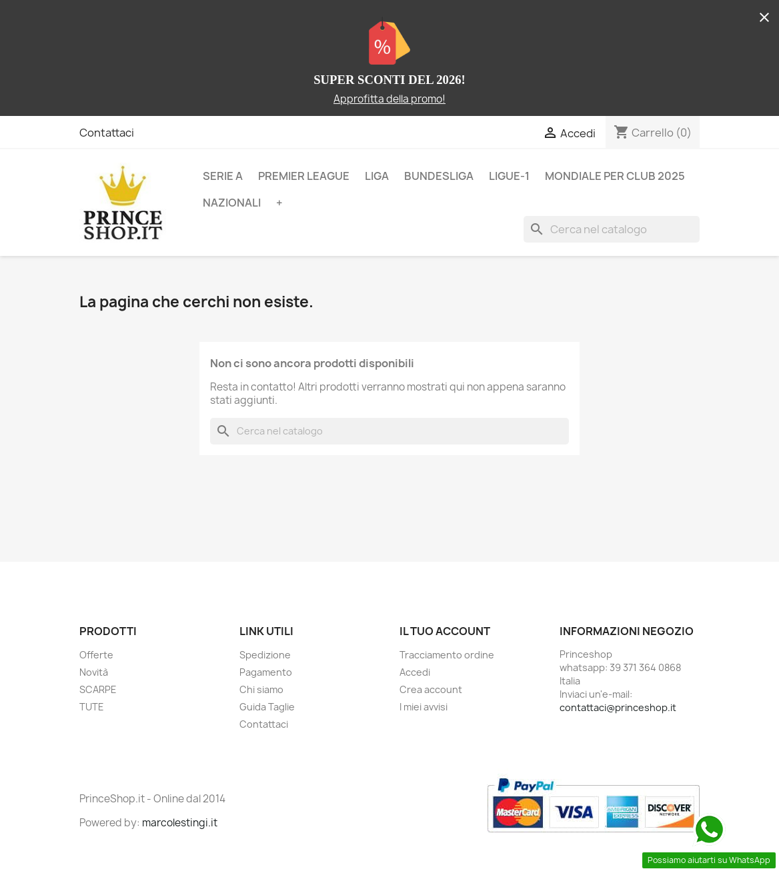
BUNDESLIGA (439, 176)
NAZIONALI (232, 202)
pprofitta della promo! (393, 99)
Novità (93, 672)
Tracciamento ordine (447, 654)
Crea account (431, 689)
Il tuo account (445, 631)
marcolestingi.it (179, 823)
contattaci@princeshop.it (618, 707)
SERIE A (223, 176)
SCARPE (98, 689)
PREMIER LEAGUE (303, 176)
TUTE (91, 706)
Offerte (96, 654)
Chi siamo (261, 689)
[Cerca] (612, 229)
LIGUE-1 (509, 176)
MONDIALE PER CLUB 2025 (615, 176)
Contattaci (106, 132)
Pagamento (265, 672)
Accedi (415, 672)
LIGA (377, 176)
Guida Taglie (267, 706)
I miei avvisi (424, 706)
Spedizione (265, 654)
